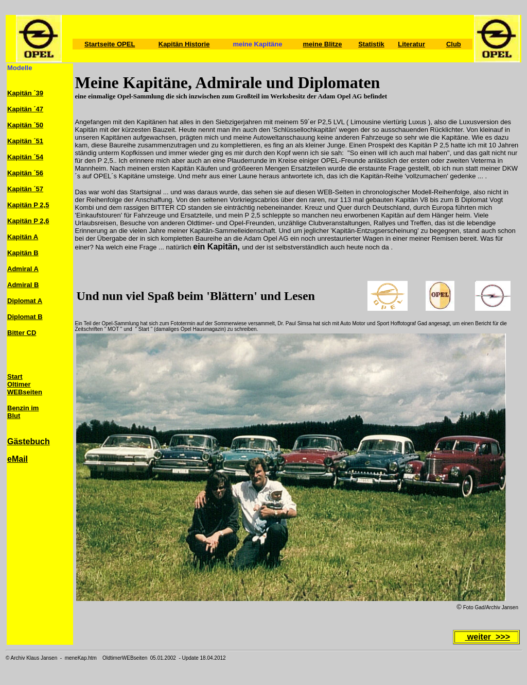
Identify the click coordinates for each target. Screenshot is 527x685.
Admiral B (23, 285)
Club (453, 44)
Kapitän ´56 (25, 173)
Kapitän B (23, 253)
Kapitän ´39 (25, 93)
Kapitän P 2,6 (28, 221)
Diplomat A (24, 301)
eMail (17, 459)
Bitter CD (21, 333)
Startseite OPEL (109, 44)
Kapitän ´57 (25, 189)
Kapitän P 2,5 (28, 205)
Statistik (371, 44)
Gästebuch (28, 441)
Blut (13, 416)
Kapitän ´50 (25, 125)
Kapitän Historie (184, 44)
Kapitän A (22, 237)
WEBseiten (24, 392)
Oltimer (19, 384)
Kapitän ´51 (25, 141)
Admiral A (23, 269)
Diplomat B (25, 317)
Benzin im (23, 408)
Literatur (411, 44)
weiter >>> (487, 636)
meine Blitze (322, 44)
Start (15, 376)
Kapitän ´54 (25, 157)
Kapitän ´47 (25, 109)
